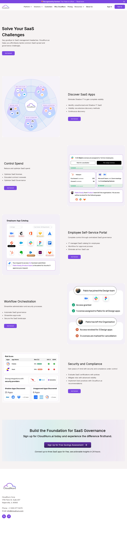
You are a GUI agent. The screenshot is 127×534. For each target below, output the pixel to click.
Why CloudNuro (60, 6)
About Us (89, 6)
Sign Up (119, 6)
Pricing (70, 6)
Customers (48, 6)
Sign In (109, 6)
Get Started (8, 53)
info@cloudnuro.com (15, 511)
